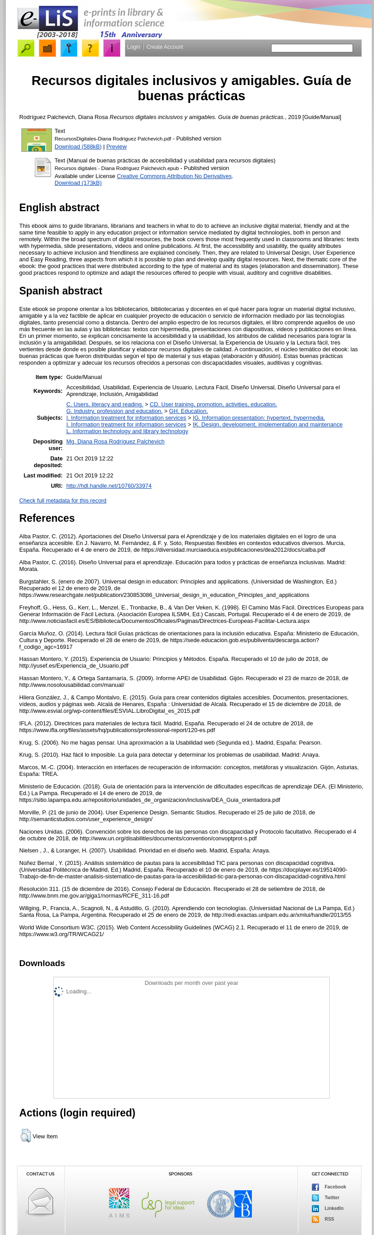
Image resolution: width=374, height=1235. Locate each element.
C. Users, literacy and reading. (104, 404)
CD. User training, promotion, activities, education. (213, 404)
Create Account (164, 47)
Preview (116, 146)
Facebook (329, 1187)
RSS (323, 1219)
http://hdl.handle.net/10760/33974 (109, 485)
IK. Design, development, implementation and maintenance (268, 424)
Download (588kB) (78, 146)
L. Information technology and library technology (127, 431)
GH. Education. (188, 411)
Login (133, 47)
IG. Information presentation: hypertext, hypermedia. (259, 417)
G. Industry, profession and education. (114, 411)
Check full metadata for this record (62, 500)
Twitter (326, 1197)
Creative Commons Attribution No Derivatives (174, 176)
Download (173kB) (78, 182)
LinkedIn (328, 1208)
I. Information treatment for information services (126, 417)
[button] (26, 1135)
